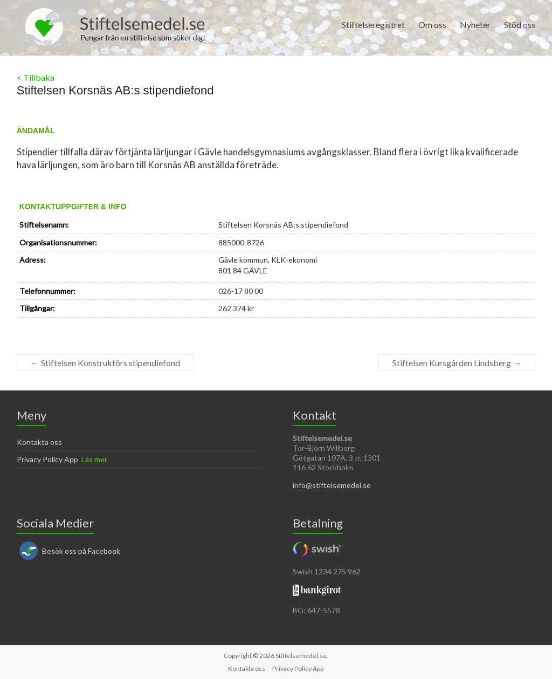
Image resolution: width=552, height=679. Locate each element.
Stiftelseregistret (373, 24)
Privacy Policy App (47, 459)
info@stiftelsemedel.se (332, 485)
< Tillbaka (35, 77)
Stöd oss (519, 24)
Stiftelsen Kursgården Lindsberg (456, 363)
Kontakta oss (39, 442)
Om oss (432, 24)
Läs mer (94, 459)
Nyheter (475, 24)
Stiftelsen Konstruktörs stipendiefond (105, 363)
